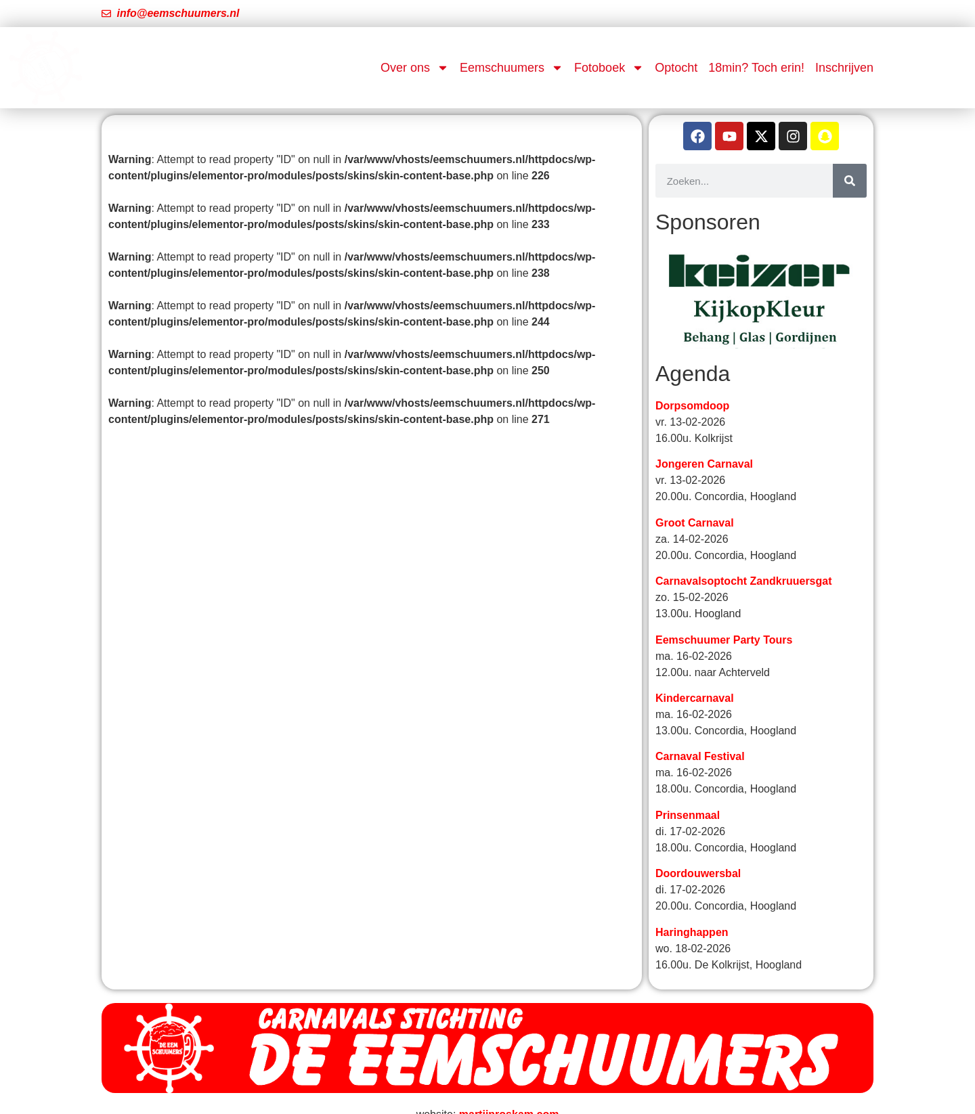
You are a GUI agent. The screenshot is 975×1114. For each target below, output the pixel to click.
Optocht (676, 67)
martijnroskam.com (509, 1099)
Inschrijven (844, 67)
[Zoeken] (850, 181)
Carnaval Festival (700, 741)
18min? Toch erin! (756, 67)
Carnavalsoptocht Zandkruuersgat (743, 566)
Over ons (415, 67)
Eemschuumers (511, 67)
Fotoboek (609, 67)
